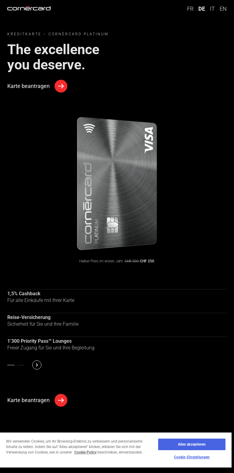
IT (212, 8)
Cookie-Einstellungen (192, 457)
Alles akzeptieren (192, 444)
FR (190, 8)
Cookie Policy (85, 452)
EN (223, 8)
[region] (116, 452)
